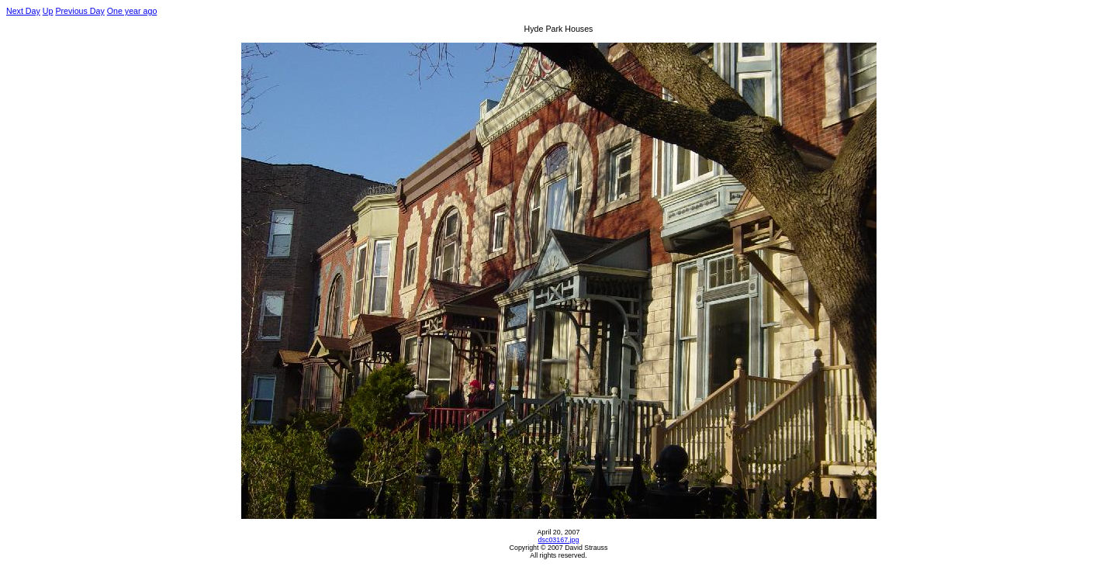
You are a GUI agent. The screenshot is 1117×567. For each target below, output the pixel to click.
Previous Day (79, 11)
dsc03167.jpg (558, 540)
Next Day (23, 11)
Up (48, 11)
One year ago (132, 11)
